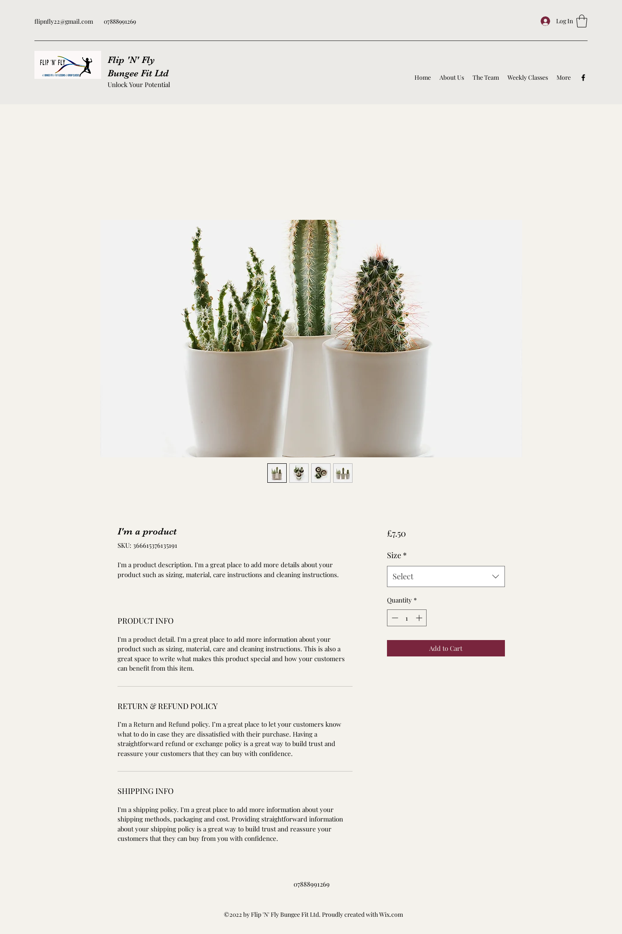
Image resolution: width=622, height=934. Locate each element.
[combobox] (445, 576)
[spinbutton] (407, 618)
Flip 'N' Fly (131, 59)
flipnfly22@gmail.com (63, 21)
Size (397, 555)
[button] (581, 21)
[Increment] (420, 618)
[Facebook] (583, 77)
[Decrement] (394, 618)
